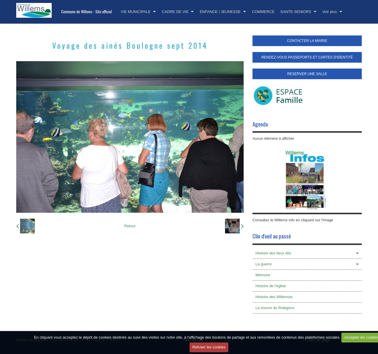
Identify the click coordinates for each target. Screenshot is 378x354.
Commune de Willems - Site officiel (86, 11)
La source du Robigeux (274, 308)
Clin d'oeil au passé (271, 236)
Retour (130, 226)
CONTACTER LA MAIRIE (307, 41)
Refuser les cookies (208, 347)
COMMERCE (263, 11)
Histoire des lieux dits (273, 253)
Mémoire (262, 275)
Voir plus (329, 11)
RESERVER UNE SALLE (307, 74)
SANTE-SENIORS (295, 11)
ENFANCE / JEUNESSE (220, 11)
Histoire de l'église (270, 286)
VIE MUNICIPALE (136, 11)
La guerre (263, 264)
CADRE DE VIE (175, 11)
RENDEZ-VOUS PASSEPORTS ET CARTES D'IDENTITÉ (307, 57)
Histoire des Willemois (274, 297)
